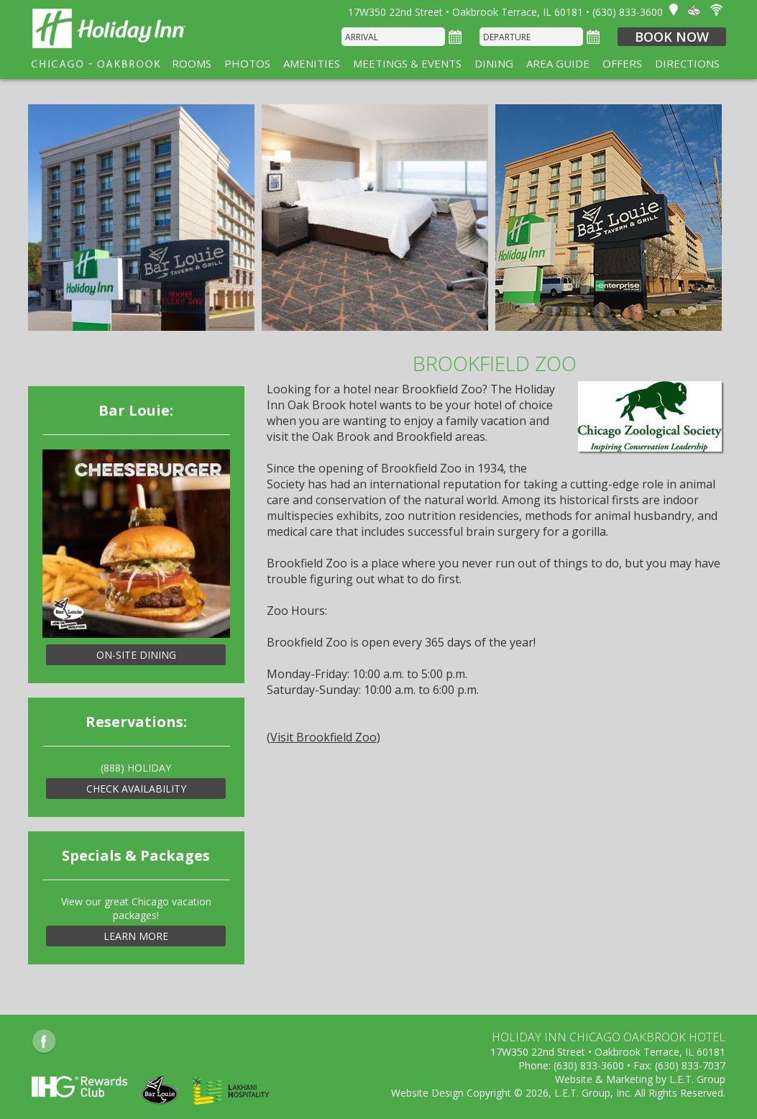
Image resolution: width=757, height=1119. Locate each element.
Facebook (44, 1041)
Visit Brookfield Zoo (323, 737)
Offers (622, 63)
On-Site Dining (136, 655)
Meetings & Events (407, 63)
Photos (247, 63)
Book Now (672, 36)
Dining (493, 63)
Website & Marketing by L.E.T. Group (640, 1079)
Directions (687, 63)
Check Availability (136, 788)
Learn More (136, 936)
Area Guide (557, 63)
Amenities (311, 63)
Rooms (191, 63)
